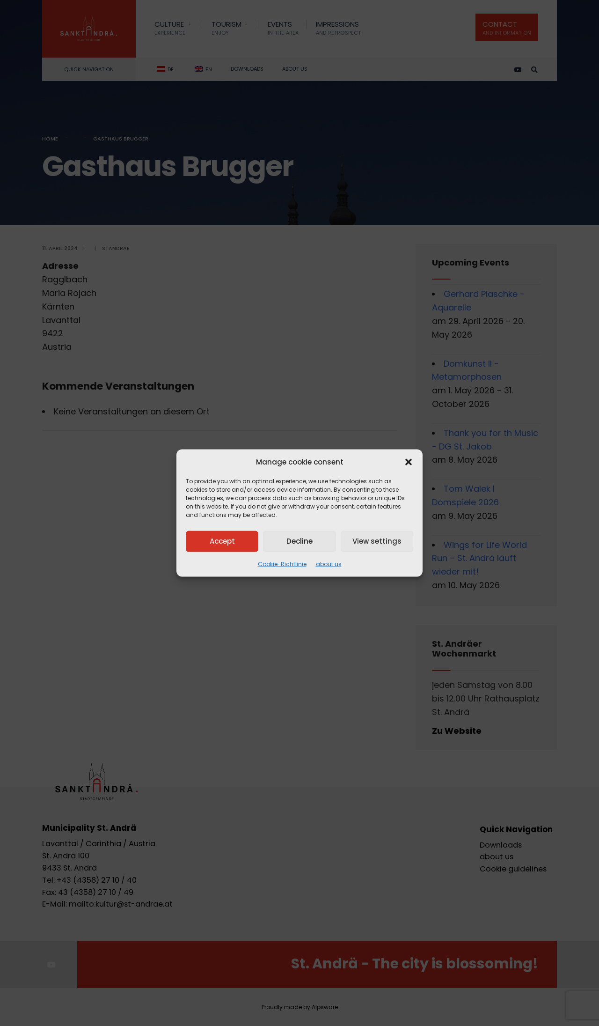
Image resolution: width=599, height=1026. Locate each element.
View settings (377, 541)
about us (329, 564)
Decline (299, 541)
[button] (408, 461)
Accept (222, 541)
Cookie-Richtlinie (282, 564)
